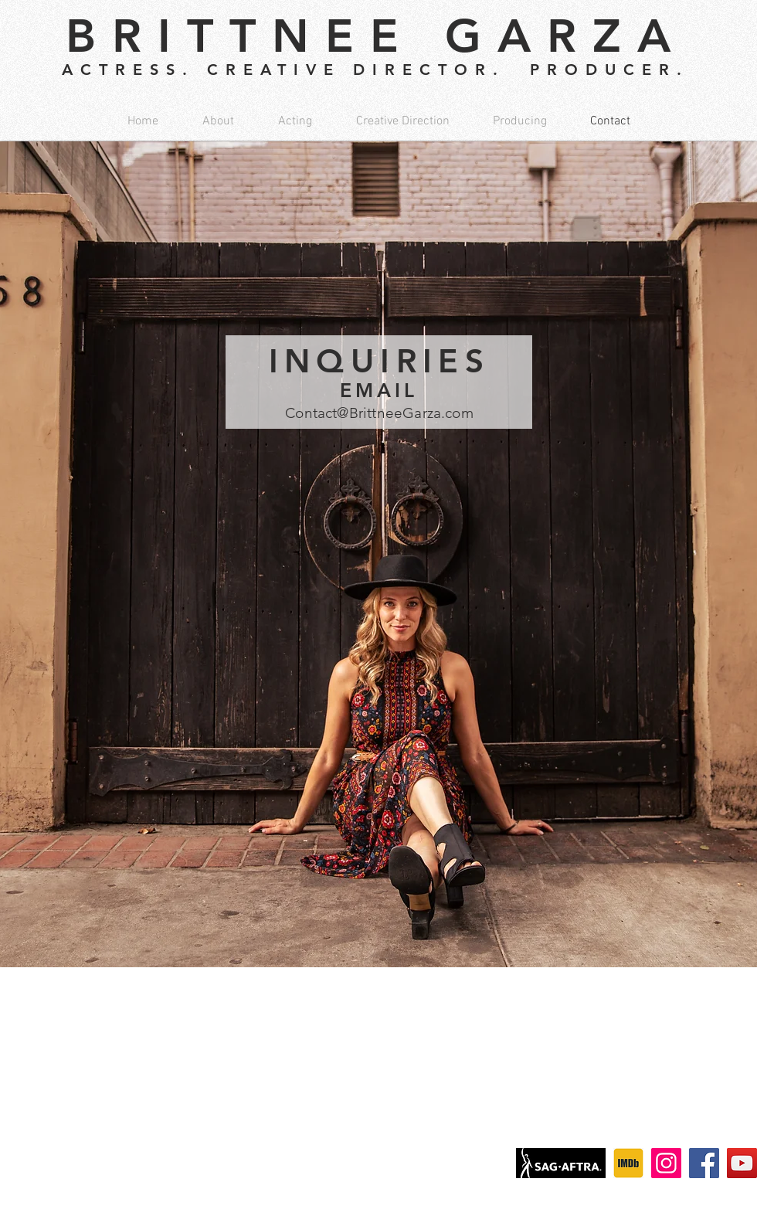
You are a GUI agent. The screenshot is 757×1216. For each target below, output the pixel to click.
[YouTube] (742, 1163)
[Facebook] (704, 1163)
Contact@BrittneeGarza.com (379, 413)
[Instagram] (666, 1163)
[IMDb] (628, 1163)
